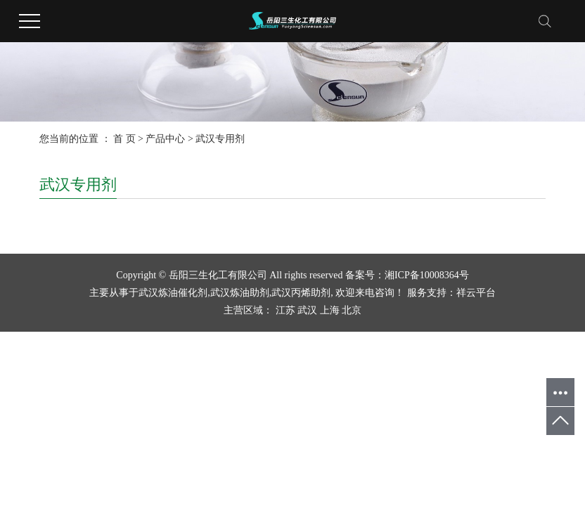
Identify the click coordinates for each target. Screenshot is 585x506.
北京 (351, 310)
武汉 (307, 310)
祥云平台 (476, 292)
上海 (330, 310)
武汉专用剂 (220, 139)
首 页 (124, 139)
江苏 (285, 310)
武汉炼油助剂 (239, 292)
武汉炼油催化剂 (173, 292)
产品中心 (165, 139)
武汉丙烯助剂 (300, 292)
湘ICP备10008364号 (427, 275)
